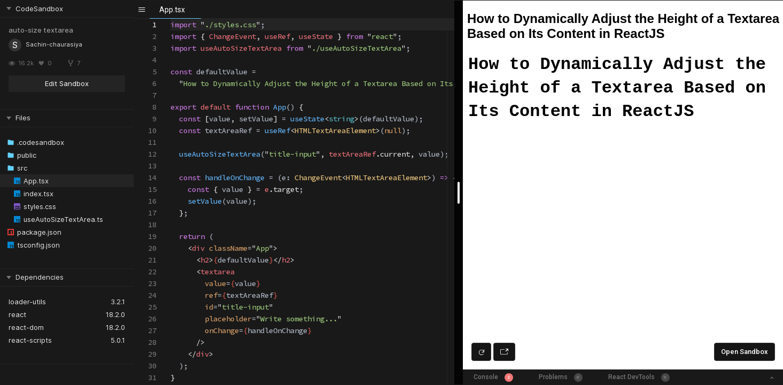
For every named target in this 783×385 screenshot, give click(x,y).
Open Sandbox (744, 352)
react (17, 314)
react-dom (26, 327)
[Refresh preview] (481, 352)
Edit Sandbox (67, 83)
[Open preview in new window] (504, 352)
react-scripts (30, 340)
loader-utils (27, 301)
